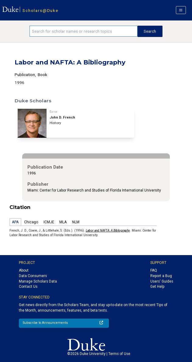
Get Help (157, 286)
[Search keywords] (84, 31)
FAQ (153, 270)
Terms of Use (119, 354)
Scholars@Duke (40, 10)
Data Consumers (33, 276)
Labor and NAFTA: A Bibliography (108, 230)
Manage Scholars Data (38, 281)
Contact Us (28, 286)
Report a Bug (161, 276)
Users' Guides (161, 281)
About (24, 270)
